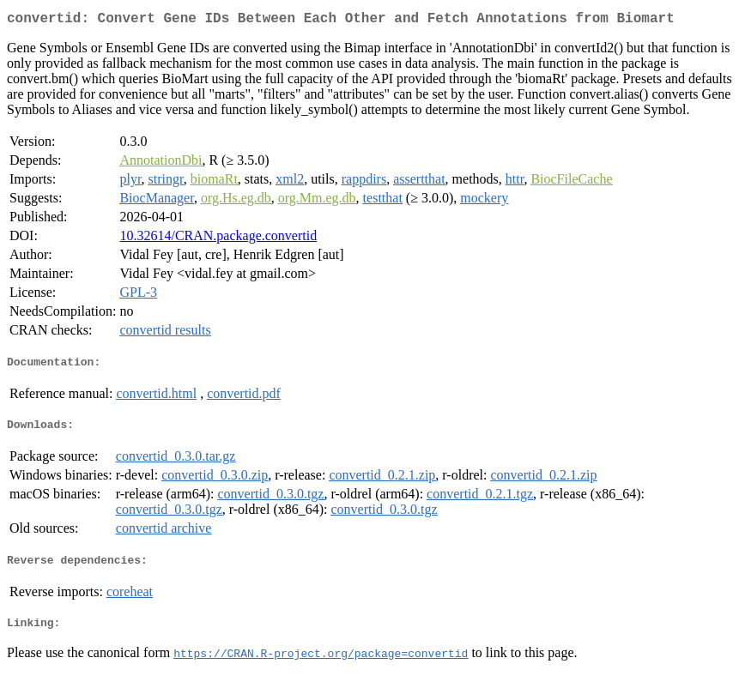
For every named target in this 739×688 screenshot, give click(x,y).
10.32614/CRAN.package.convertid (218, 239)
